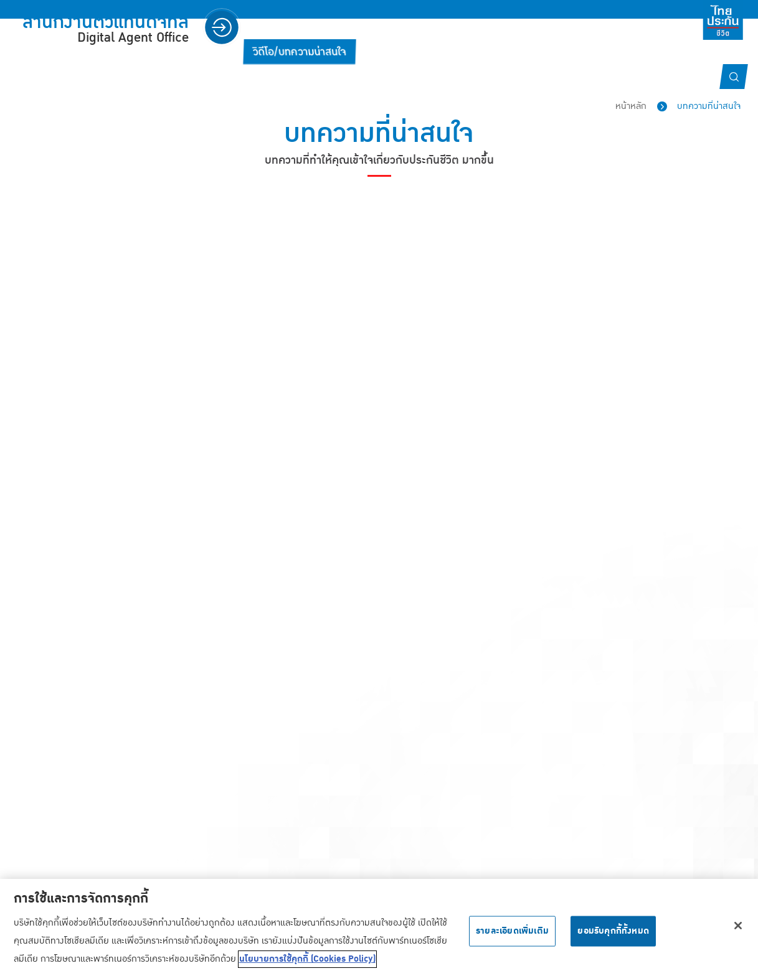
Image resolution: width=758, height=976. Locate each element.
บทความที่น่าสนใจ (709, 106)
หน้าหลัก (631, 106)
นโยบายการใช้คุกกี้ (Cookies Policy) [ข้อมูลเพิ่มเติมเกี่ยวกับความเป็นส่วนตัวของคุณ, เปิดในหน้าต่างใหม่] (307, 966)
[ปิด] (738, 932)
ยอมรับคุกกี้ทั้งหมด (613, 937)
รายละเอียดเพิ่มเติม (512, 937)
